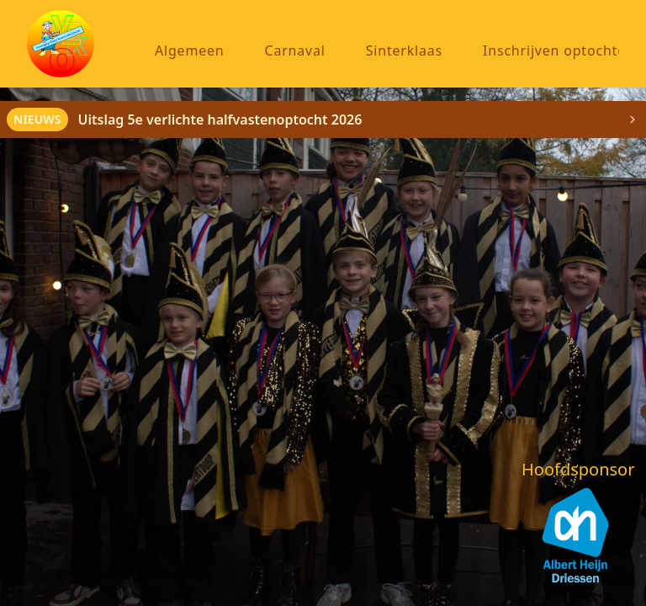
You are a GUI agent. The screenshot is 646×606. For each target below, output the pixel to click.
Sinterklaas (404, 50)
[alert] (323, 119)
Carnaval (295, 50)
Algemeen (190, 50)
